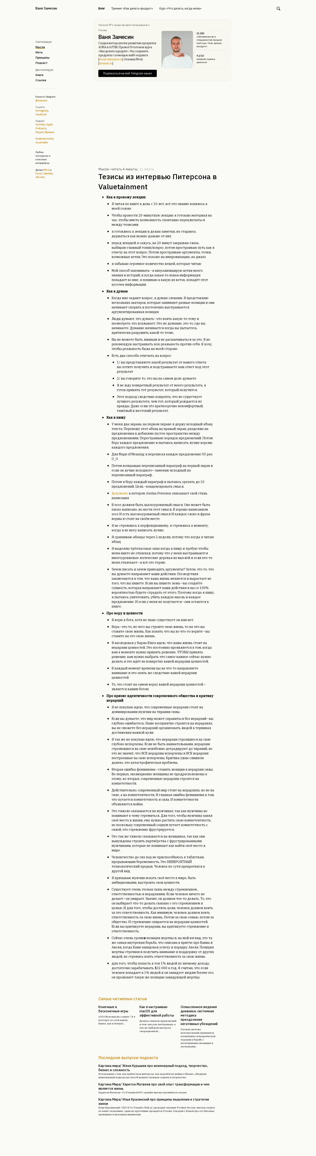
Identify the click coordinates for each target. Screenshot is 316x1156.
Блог (101, 8)
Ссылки (40, 80)
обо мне (40, 177)
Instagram (41, 110)
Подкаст (41, 63)
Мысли (40, 47)
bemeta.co (105, 63)
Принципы (42, 57)
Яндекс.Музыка (44, 132)
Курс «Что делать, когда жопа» (180, 8)
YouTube (40, 124)
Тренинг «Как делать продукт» (132, 8)
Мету (47, 169)
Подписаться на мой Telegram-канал (127, 73)
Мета (39, 52)
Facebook (40, 114)
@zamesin (41, 100)
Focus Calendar (44, 173)
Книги (39, 75)
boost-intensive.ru (110, 59)
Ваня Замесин (46, 8)
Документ (120, 493)
